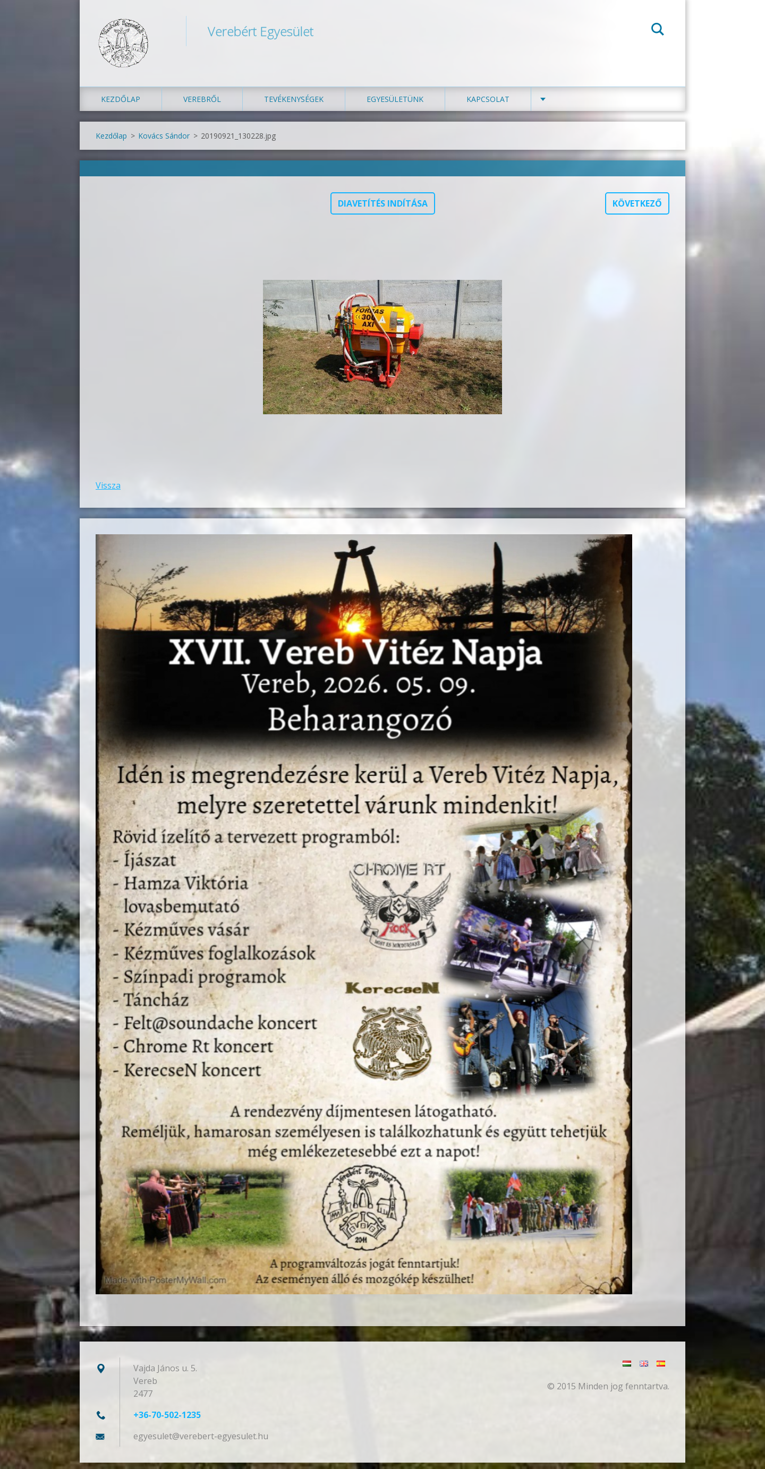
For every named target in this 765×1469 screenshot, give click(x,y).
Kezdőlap (120, 106)
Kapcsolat (487, 106)
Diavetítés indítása (383, 210)
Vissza (108, 492)
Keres (657, 30)
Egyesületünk (395, 106)
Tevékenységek (294, 106)
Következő (637, 210)
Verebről (202, 106)
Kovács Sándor (164, 143)
